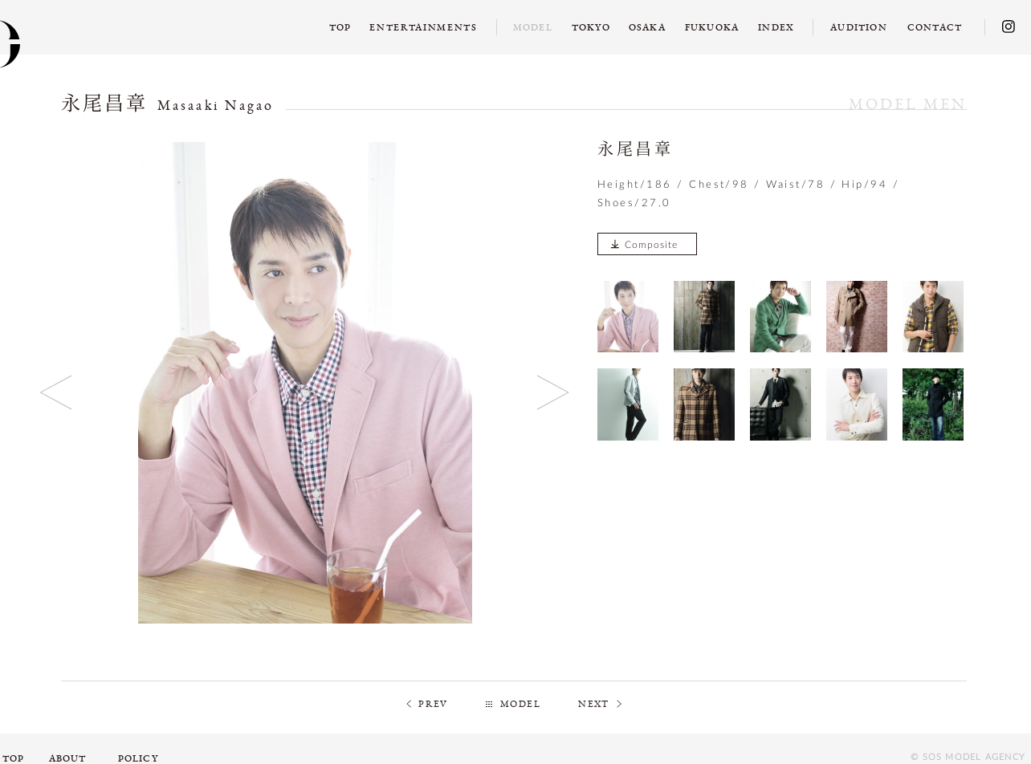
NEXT (593, 704)
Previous (56, 392)
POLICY (138, 758)
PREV (433, 704)
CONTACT (934, 27)
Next (553, 392)
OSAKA (647, 27)
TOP (340, 27)
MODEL (520, 704)
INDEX (776, 27)
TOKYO (591, 27)
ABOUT (68, 758)
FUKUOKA (712, 27)
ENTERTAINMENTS (423, 27)
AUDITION (858, 27)
